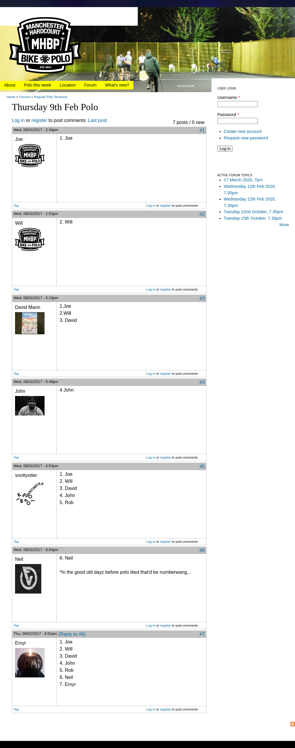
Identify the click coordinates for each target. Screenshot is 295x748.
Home (10, 97)
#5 (202, 466)
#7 (202, 634)
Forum (90, 85)
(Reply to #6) (72, 634)
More (284, 224)
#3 (202, 298)
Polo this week (37, 85)
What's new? (117, 85)
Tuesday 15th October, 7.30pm (253, 218)
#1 (202, 130)
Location (68, 85)
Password (228, 114)
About (9, 85)
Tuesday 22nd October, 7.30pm (253, 211)
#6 (202, 550)
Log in (18, 120)
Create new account (243, 131)
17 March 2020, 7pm (243, 179)
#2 (202, 214)
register (39, 120)
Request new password (246, 138)
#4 (202, 382)
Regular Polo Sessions (50, 97)
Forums (24, 97)
